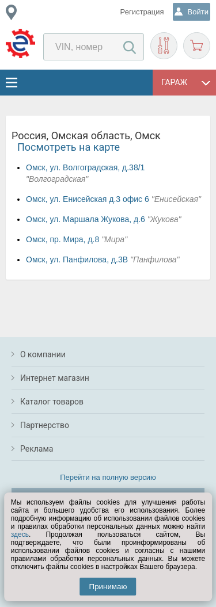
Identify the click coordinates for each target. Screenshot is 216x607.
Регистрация (142, 11)
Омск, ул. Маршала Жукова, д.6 (85, 219)
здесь (20, 534)
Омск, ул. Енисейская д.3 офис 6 (87, 199)
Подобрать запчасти (163, 45)
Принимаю (108, 586)
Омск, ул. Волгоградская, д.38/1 (85, 167)
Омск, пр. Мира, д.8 (62, 239)
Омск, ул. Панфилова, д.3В (77, 259)
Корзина (196, 45)
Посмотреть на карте (68, 147)
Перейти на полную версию (108, 477)
